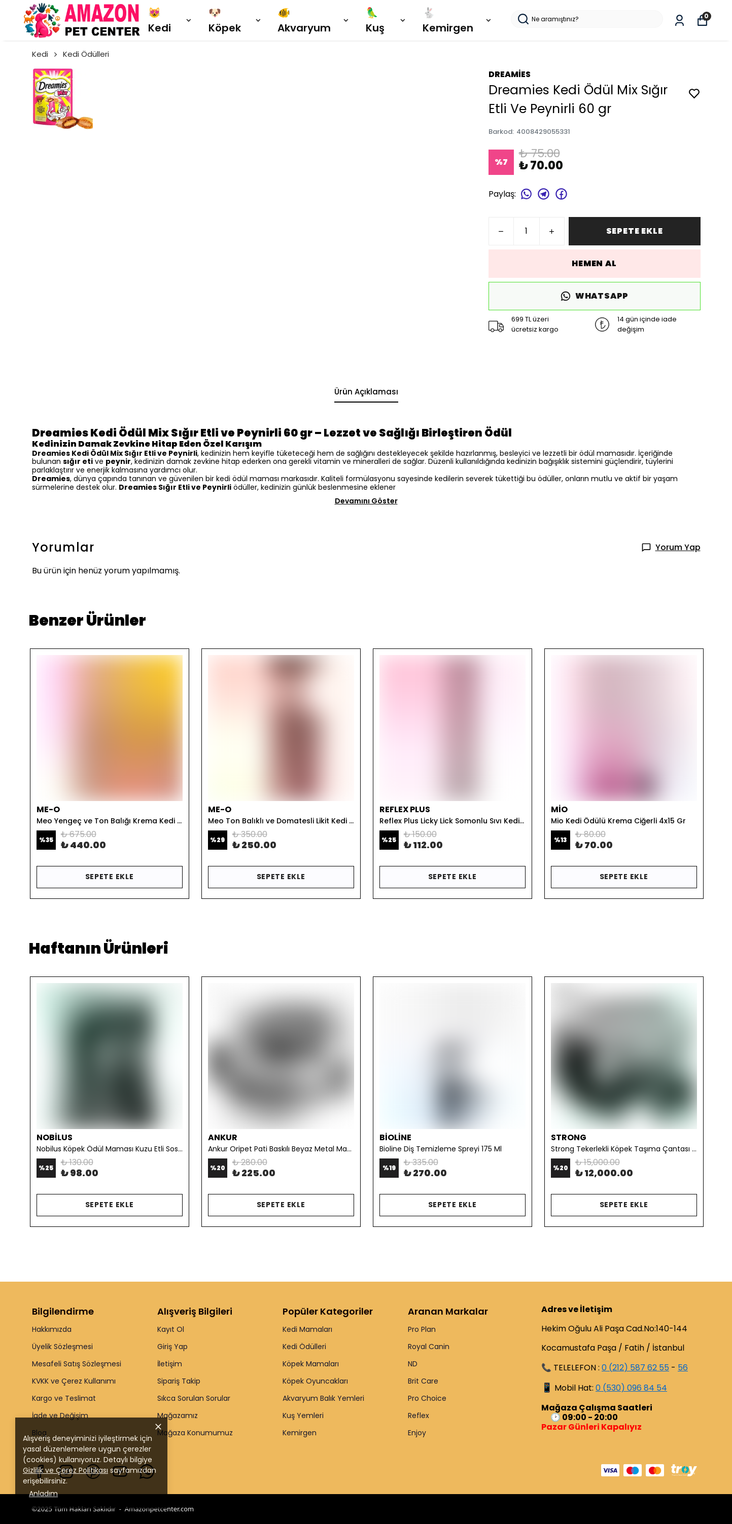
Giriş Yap (172, 1346)
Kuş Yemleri (303, 1415)
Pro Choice (427, 1398)
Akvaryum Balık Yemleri (323, 1398)
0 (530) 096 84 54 (631, 1388)
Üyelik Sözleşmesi (62, 1346)
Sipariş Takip (178, 1381)
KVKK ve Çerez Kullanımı (74, 1381)
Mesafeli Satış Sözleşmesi (76, 1364)
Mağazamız (177, 1415)
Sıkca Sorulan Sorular (193, 1398)
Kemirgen (300, 1433)
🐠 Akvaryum (313, 20)
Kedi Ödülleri (86, 54)
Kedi (45, 54)
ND (412, 1364)
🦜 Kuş (386, 20)
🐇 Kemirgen (458, 20)
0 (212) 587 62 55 (635, 1367)
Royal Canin (428, 1346)
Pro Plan (422, 1329)
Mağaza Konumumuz (195, 1433)
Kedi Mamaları (307, 1329)
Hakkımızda (52, 1329)
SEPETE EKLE (634, 231)
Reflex (418, 1415)
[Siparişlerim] (679, 20)
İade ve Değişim (60, 1415)
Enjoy (417, 1433)
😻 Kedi (170, 20)
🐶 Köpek (235, 20)
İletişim (169, 1364)
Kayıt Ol (170, 1329)
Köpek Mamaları (311, 1364)
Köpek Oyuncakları (315, 1381)
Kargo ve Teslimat (64, 1398)
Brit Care (423, 1381)
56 (683, 1367)
